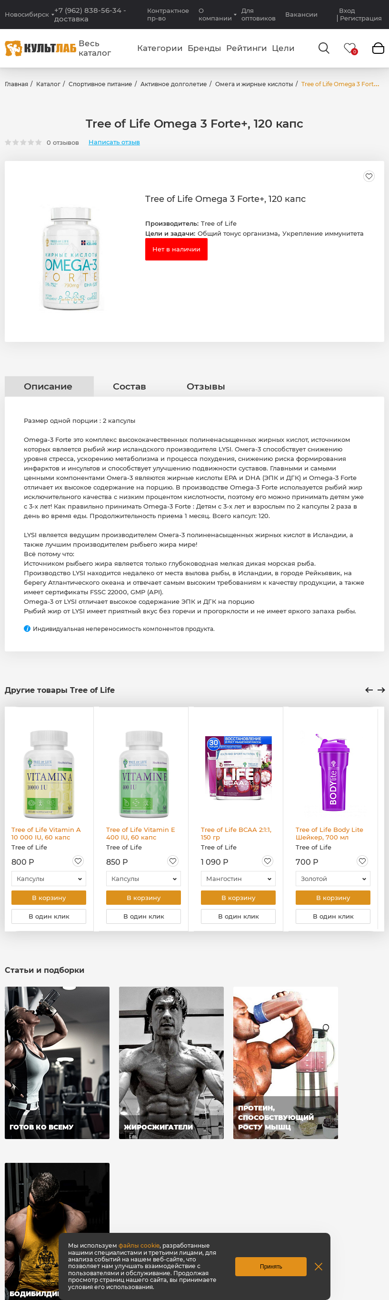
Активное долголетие (173, 84)
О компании (215, 14)
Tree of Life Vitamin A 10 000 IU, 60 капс (46, 833)
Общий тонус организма (238, 233)
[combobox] (48, 878)
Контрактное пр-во (168, 14)
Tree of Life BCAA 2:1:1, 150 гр (236, 833)
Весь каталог (95, 48)
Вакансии (301, 14)
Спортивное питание (100, 84)
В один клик (49, 917)
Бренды (204, 48)
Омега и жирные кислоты (254, 84)
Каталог (48, 84)
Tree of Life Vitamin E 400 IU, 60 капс (140, 833)
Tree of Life (219, 223)
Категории (160, 48)
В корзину (49, 898)
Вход (347, 10)
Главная (16, 84)
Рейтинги (246, 48)
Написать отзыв (114, 142)
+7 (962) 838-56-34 (90, 14)
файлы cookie (139, 1245)
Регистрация (361, 18)
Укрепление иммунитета (323, 233)
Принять (271, 1266)
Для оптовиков (258, 14)
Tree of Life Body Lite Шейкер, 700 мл (329, 833)
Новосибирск (27, 14)
